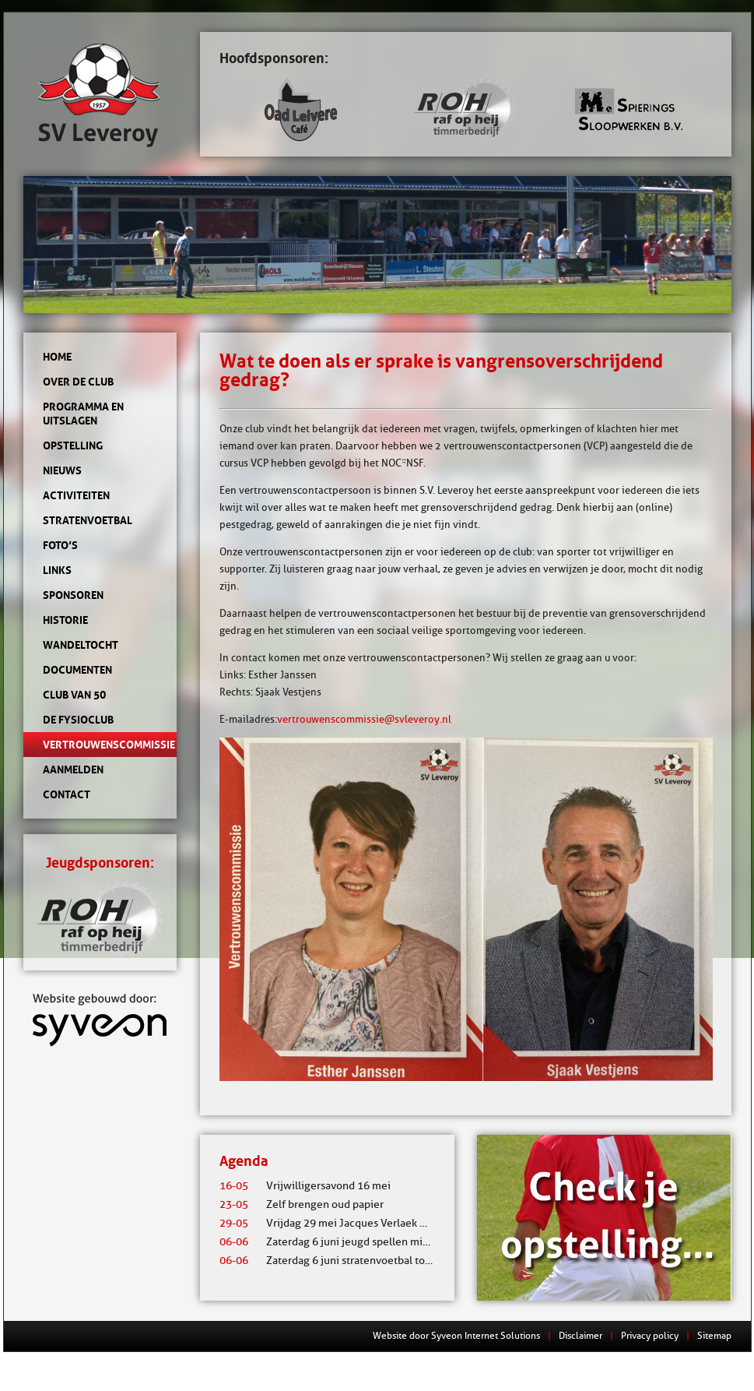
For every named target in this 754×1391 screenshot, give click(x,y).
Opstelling (73, 445)
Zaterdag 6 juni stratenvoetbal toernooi (338, 1260)
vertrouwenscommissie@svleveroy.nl (364, 719)
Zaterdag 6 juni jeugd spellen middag (333, 1241)
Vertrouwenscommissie (100, 745)
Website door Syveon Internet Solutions (456, 1335)
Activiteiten (76, 495)
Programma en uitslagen (83, 414)
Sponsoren (73, 595)
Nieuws (62, 470)
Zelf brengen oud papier (301, 1204)
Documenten (77, 670)
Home (57, 357)
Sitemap (714, 1335)
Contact (66, 794)
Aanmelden (73, 769)
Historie (65, 620)
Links (57, 570)
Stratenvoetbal (87, 520)
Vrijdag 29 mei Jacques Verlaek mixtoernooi (349, 1223)
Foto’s (60, 545)
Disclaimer (580, 1335)
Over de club (78, 382)
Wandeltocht (80, 645)
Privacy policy (650, 1335)
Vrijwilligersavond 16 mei (305, 1185)
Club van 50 (74, 695)
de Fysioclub (78, 720)
